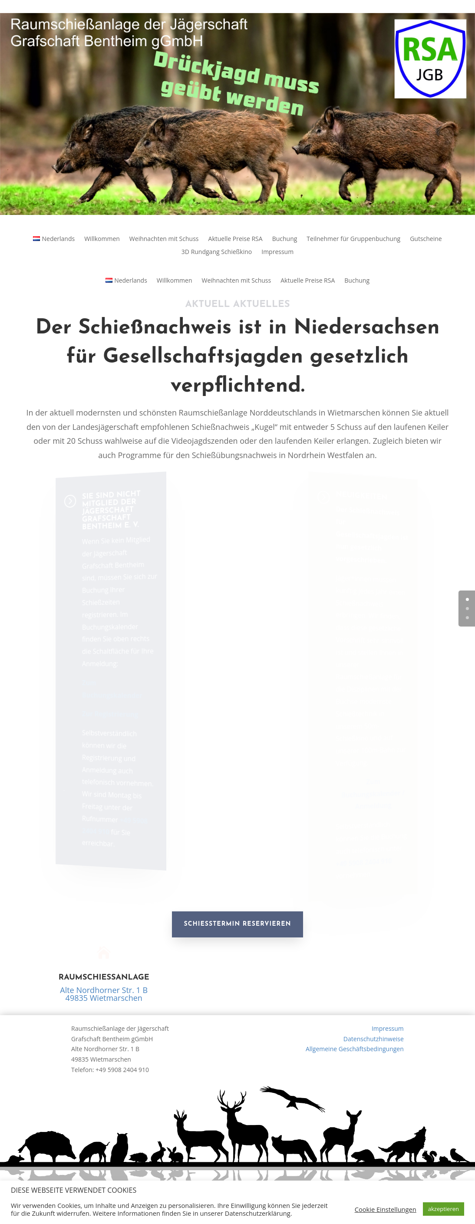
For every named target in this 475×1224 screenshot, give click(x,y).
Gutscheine (426, 239)
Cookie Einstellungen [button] (385, 1209)
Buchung (284, 239)
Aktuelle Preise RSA (235, 239)
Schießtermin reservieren (237, 924)
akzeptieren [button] (443, 1209)
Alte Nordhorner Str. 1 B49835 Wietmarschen (104, 994)
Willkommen (102, 239)
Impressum (277, 252)
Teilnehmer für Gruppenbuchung (353, 239)
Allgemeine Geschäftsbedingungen (355, 1049)
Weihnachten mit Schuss (164, 239)
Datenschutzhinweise (373, 1039)
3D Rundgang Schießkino (216, 252)
